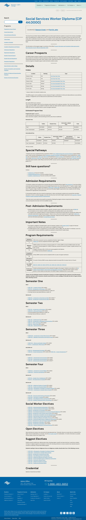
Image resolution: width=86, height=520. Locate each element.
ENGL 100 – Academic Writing (35, 287)
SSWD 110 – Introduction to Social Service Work (38, 298)
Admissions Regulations (9, 49)
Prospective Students (8, 494)
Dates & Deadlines (73, 498)
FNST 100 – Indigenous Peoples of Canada (37, 385)
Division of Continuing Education (11, 77)
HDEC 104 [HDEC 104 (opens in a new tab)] (46, 156)
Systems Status (73, 494)
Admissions (61, 5)
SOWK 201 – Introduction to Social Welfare (37, 370)
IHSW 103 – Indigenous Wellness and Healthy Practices (40, 417)
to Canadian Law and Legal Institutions (47, 414)
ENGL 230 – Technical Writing (34, 325)
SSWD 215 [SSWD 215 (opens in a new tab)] (74, 156)
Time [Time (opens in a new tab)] (59, 76)
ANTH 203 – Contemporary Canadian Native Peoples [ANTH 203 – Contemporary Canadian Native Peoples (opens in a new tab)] (39, 452)
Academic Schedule (8, 42)
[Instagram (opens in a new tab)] (67, 513)
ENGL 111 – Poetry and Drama (34, 322)
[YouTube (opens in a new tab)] (74, 513)
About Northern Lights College (10, 66)
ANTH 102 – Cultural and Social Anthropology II (38, 408)
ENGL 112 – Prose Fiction (33, 324)
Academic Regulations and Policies (12, 47)
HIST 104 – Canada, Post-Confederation (37, 378)
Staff (71, 506)
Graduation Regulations (9, 61)
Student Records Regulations (10, 58)
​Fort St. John (53, 30)
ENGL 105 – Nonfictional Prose (35, 319)
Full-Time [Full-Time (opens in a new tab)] (53, 76)
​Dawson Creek (40, 30)
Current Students (7, 496)
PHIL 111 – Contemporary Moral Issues (36, 344)
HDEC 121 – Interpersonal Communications (37, 360)
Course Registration (34, 496)
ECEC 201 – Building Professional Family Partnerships (40, 400)
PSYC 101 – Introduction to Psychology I (36, 289)
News (71, 500)
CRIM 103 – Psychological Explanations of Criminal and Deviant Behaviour (44, 411)
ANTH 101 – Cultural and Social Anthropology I (38, 407)
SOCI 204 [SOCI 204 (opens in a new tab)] (39, 158)
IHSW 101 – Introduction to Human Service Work (38, 299)
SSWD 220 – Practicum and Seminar (36, 372)
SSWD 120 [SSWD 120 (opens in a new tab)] (40, 265)
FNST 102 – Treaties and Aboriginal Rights (37, 387)
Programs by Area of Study (10, 29)
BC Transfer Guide (53, 433)
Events (71, 502)
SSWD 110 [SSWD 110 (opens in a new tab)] (76, 209)
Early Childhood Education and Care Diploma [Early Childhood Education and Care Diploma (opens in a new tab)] (63, 153)
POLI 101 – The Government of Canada (36, 379)
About (78, 5)
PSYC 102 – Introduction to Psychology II (37, 309)
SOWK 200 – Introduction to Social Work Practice (39, 335)
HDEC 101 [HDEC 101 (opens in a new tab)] (40, 156)
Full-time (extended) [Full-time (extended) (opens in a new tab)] (55, 81)
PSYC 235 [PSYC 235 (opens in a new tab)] (34, 158)
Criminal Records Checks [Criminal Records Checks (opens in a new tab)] (49, 217)
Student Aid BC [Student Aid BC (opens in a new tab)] (65, 225)
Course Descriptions (8, 32)
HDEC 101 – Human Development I (35, 352)
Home (58, 10)
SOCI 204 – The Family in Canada (35, 397)
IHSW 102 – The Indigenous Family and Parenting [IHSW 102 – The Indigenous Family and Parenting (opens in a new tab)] (38, 455)
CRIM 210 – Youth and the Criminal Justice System (39, 416)
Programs (62, 10)
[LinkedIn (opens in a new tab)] (70, 513)
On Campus (70, 5)
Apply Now (33, 500)
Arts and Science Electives (10, 35)
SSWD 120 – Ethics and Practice (35, 311)
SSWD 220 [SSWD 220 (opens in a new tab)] (36, 241)
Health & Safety (47, 498)
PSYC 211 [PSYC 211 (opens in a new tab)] (58, 156)
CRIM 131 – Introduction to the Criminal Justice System (40, 413)
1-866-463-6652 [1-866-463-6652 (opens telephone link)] (58, 484)
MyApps (71, 496)
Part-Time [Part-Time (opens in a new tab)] (57, 78)
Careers (58, 498)
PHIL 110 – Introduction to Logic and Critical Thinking (39, 420)
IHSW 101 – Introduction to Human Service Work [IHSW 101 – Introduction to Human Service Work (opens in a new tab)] (38, 454)
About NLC (59, 494)
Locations (45, 494)
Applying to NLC (34, 494)
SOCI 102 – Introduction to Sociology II (36, 423)
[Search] (20, 22)
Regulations (19, 498)
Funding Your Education (35, 498)
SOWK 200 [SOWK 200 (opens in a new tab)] (59, 265)
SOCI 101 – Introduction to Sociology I (36, 422)
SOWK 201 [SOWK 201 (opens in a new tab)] (64, 265)
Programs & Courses (50, 5)
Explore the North (47, 500)
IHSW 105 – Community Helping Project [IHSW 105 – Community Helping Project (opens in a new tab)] (36, 460)
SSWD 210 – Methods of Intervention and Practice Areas (40, 337)
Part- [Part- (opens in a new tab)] (56, 76)
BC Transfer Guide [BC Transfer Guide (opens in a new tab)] (75, 158)
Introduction (36, 414)
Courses (19, 496)
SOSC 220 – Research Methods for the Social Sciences (40, 425)
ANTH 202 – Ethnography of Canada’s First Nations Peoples (41, 388)
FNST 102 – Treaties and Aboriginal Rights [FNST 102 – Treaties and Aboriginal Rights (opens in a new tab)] (37, 463)
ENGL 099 (57, 187)
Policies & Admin (60, 496)
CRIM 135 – (30, 414)
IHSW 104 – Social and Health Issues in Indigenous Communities (42, 419)
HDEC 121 (62, 156)
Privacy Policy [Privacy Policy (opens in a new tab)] (68, 518)
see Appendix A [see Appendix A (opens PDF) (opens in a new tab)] (69, 184)
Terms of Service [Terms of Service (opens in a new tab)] (76, 518)
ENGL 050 (51, 187)
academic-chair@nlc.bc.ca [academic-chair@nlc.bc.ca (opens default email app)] (34, 175)
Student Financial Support (10, 55)
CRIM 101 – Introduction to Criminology (36, 410)
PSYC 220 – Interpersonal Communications (37, 359)
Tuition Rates (7, 39)
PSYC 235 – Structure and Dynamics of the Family (39, 395)
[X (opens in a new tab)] (64, 513)
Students (39, 5)
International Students (8, 498)
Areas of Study (20, 494)
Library (71, 504)
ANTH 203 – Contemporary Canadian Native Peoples (40, 390)
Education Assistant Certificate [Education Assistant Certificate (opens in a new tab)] (53, 155)
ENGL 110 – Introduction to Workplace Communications (40, 321)
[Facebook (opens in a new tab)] (61, 513)
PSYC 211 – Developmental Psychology (36, 350)
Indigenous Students (8, 500)
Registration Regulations (9, 52)
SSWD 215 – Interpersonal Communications (37, 357)
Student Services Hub (48, 496)
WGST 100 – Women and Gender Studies (37, 343)
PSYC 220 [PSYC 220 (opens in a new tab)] (49, 265)
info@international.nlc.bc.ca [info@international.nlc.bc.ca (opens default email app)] (34, 174)
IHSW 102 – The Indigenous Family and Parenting (39, 398)
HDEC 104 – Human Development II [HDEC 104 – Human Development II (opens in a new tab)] (58, 352)
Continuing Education (21, 504)
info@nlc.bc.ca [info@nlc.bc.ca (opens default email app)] (31, 172)
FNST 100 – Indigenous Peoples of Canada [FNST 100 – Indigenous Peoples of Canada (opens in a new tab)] (37, 461)
